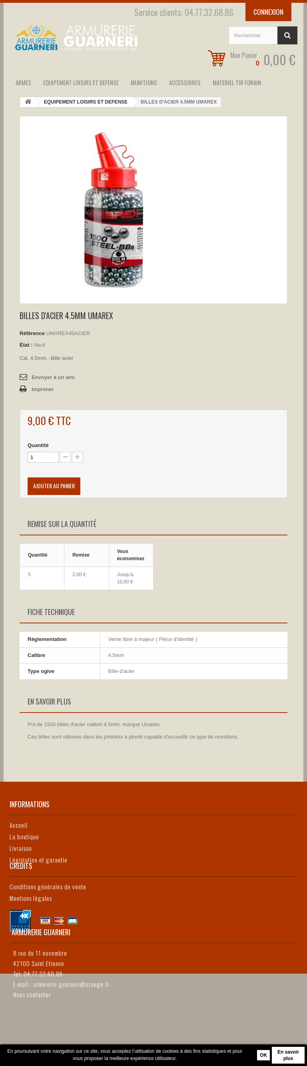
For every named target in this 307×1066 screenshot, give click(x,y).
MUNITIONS (144, 82)
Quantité (38, 445)
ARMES (23, 82)
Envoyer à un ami (53, 377)
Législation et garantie (39, 859)
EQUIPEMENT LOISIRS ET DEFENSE (81, 82)
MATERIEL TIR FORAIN (237, 82)
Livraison (21, 848)
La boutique (24, 836)
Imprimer (43, 389)
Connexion (268, 12)
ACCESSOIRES (185, 82)
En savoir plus (288, 1055)
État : (26, 345)
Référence (32, 333)
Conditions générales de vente (48, 914)
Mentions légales (31, 926)
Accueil (19, 824)
